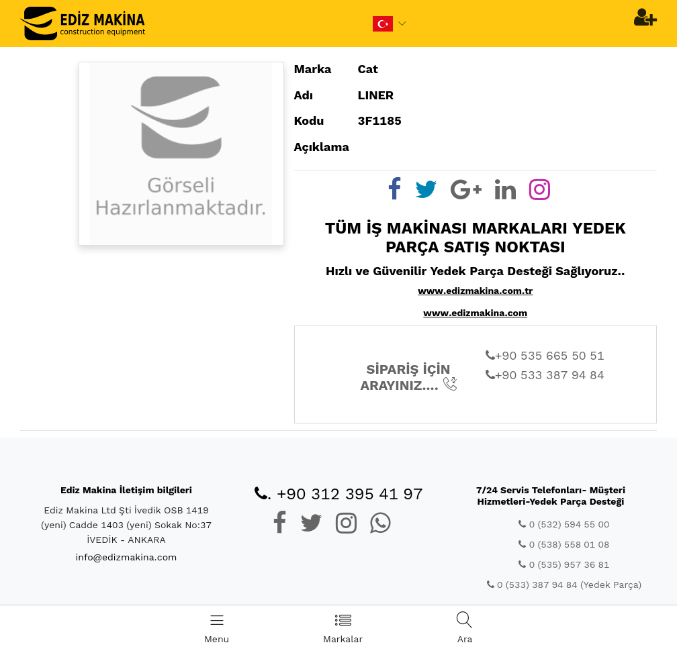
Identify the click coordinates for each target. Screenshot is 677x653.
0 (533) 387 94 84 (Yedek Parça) (564, 584)
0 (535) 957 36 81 (563, 564)
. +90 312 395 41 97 (339, 494)
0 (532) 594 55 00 (563, 524)
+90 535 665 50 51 (545, 355)
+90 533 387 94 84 (545, 375)
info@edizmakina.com (126, 557)
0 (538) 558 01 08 (563, 544)
